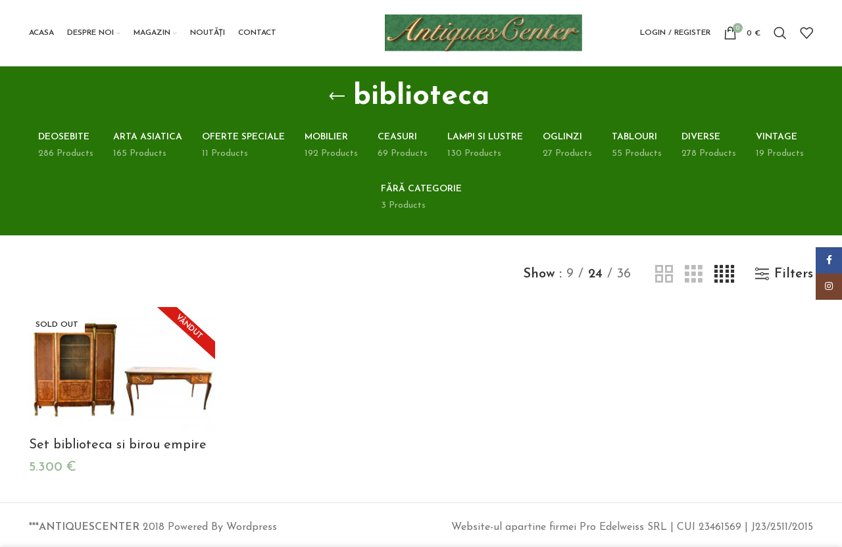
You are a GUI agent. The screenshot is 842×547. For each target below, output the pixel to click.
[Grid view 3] (694, 274)
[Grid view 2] (664, 274)
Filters (793, 274)
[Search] (780, 33)
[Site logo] (483, 32)
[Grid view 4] (724, 274)
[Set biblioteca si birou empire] (122, 369)
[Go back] (336, 96)
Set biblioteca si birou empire (118, 445)
